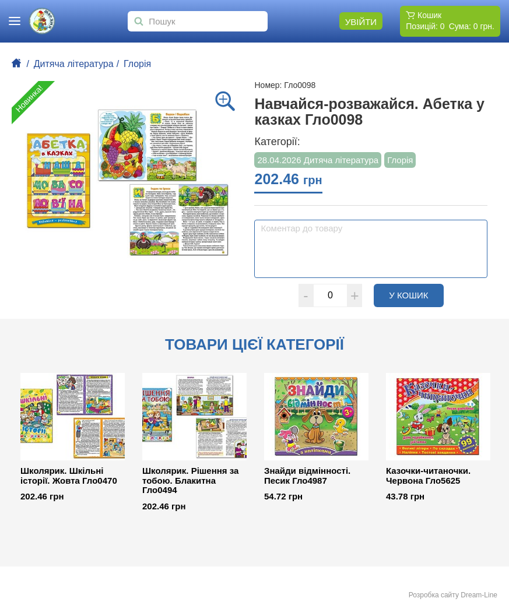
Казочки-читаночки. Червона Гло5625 (428, 475)
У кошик (416, 295)
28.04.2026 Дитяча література (317, 160)
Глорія (137, 64)
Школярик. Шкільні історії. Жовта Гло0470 (68, 475)
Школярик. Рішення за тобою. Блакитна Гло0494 (190, 480)
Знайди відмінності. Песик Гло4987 (307, 475)
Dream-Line (479, 595)
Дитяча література (74, 64)
